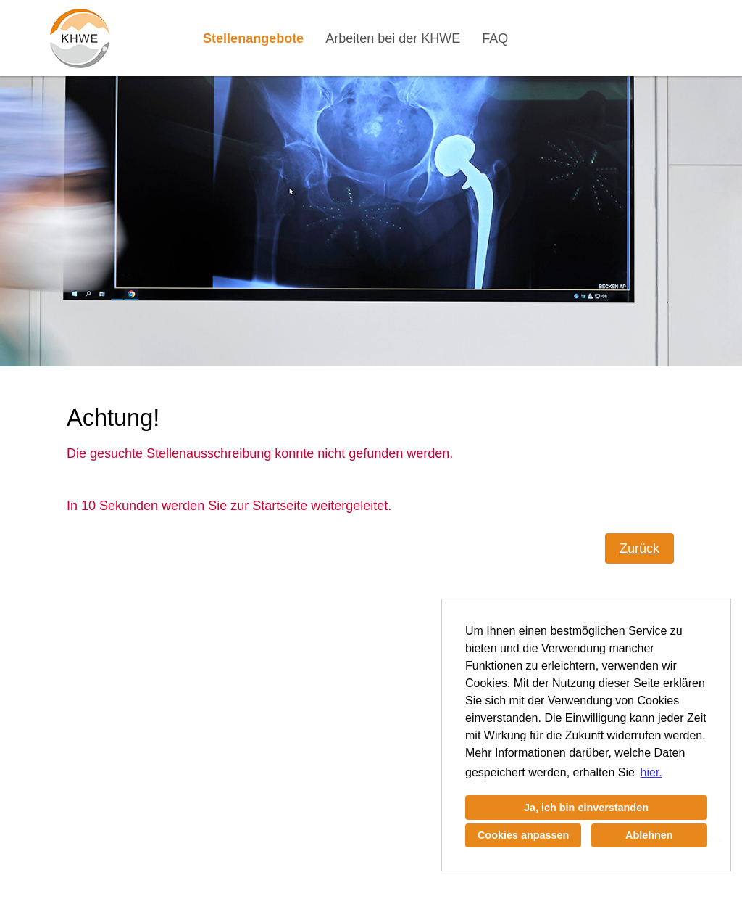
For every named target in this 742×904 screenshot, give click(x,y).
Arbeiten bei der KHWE (392, 38)
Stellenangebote (253, 38)
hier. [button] (651, 772)
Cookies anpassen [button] (523, 835)
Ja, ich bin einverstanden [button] (586, 807)
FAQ (495, 38)
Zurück (639, 548)
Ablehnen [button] (649, 835)
